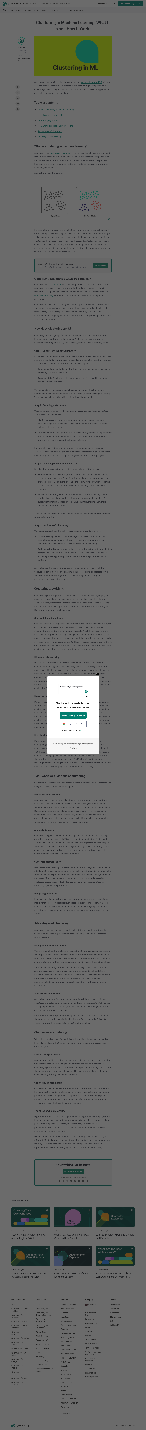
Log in (82, 730)
